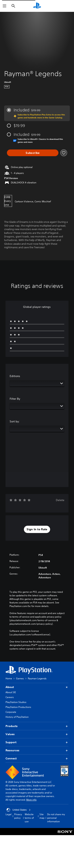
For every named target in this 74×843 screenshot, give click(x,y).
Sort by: (15, 421)
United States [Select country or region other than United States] (19, 810)
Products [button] (37, 726)
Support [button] (37, 742)
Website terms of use (29, 818)
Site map (41, 816)
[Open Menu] (4, 6)
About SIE (11, 692)
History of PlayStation (17, 717)
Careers (10, 697)
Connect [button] (37, 758)
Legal (8, 814)
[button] (37, 529)
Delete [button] (60, 500)
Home (9, 678)
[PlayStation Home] (37, 6)
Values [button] (37, 734)
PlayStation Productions (18, 707)
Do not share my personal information (56, 818)
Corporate (11, 712)
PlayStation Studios (16, 702)
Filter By (15, 398)
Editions (15, 376)
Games (20, 678)
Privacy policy (18, 816)
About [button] (37, 687)
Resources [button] (37, 750)
